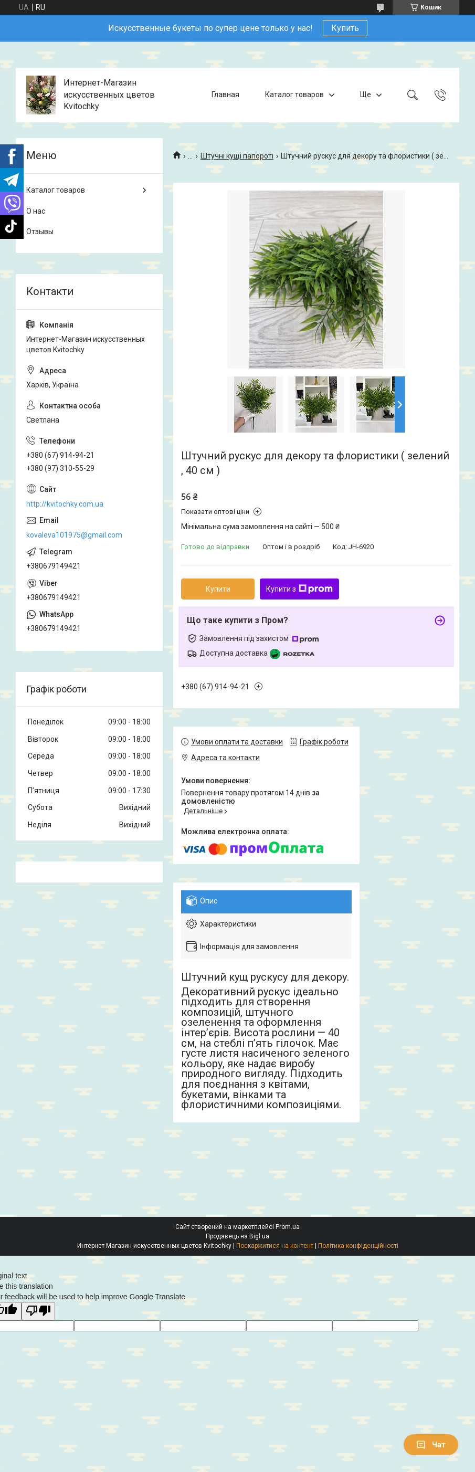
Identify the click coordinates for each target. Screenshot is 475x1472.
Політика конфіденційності (358, 1245)
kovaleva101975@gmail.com (74, 535)
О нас (35, 211)
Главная (225, 94)
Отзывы (40, 231)
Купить (345, 28)
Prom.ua (288, 1227)
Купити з (299, 589)
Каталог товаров (294, 94)
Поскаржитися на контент (274, 1245)
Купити (218, 589)
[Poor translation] (38, 1311)
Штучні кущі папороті (236, 156)
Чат (431, 1444)
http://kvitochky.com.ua (64, 504)
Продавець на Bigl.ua (237, 1236)
